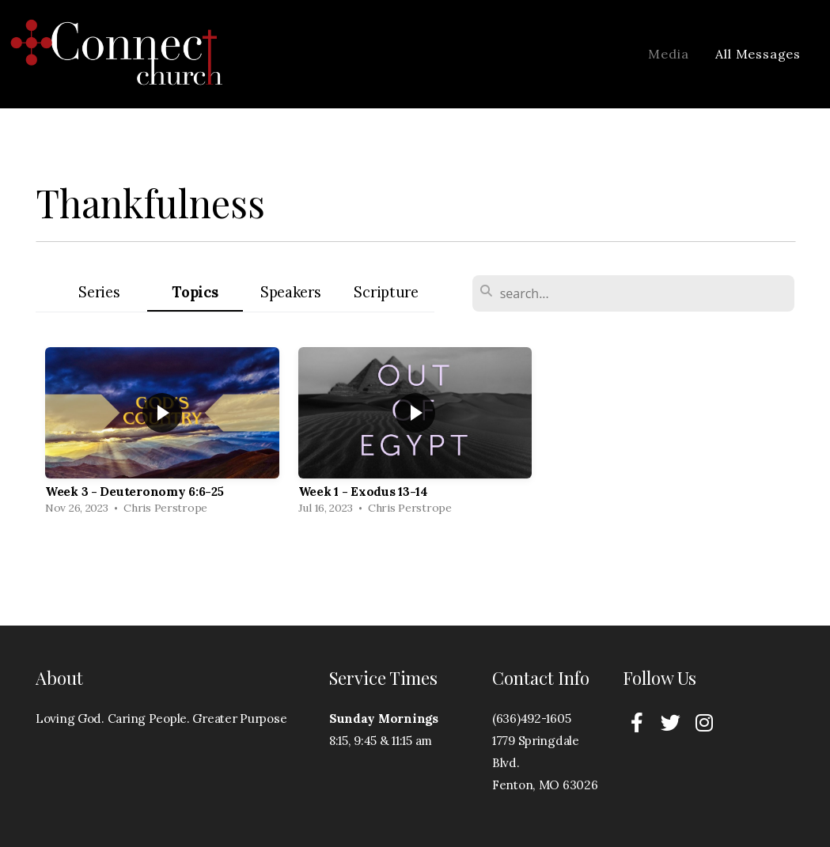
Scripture (386, 292)
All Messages (758, 54)
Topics (195, 292)
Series (98, 292)
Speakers (290, 292)
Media (668, 54)
